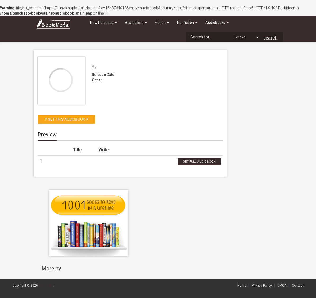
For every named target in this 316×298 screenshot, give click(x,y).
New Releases (103, 22)
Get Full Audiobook (199, 161)
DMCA (281, 285)
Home (241, 285)
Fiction (162, 22)
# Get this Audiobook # (66, 119)
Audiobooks (217, 22)
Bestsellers (136, 22)
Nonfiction (187, 22)
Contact (298, 285)
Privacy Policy (262, 285)
